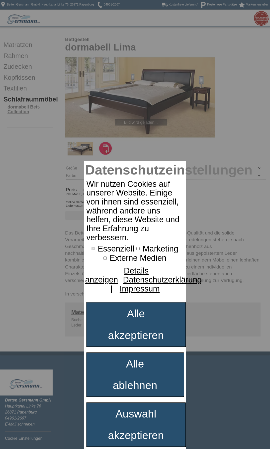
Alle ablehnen (135, 375)
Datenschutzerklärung (162, 279)
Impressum (140, 288)
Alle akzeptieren (136, 324)
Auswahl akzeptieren (136, 425)
